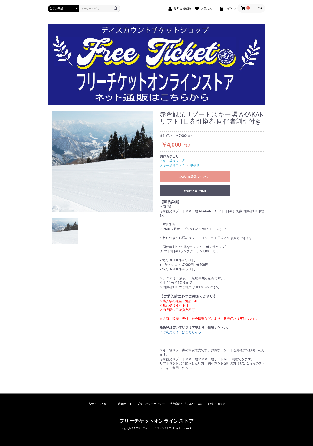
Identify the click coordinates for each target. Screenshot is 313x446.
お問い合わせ (216, 403)
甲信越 (195, 165)
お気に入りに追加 (194, 191)
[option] (102, 161)
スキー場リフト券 (172, 161)
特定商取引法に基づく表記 (186, 403)
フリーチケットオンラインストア (156, 421)
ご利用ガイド (123, 403)
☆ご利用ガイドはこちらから (180, 332)
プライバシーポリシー (151, 403)
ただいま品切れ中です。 (194, 176)
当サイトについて (99, 403)
